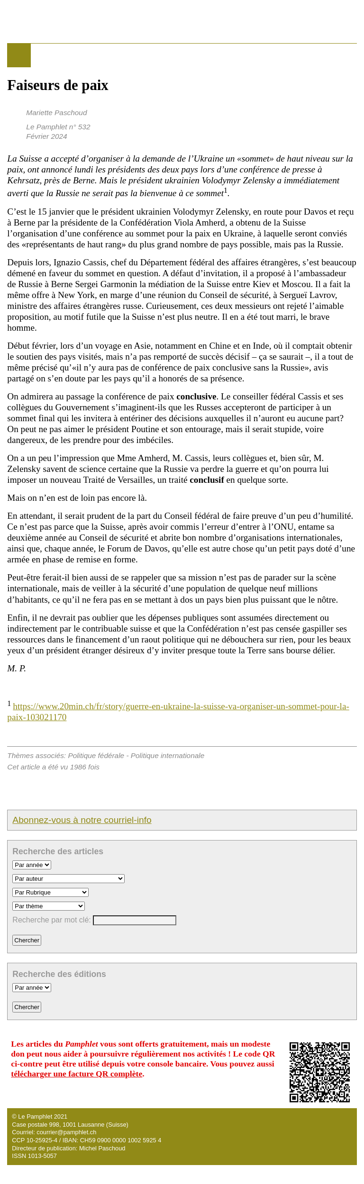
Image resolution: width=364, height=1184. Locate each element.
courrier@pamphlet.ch (66, 1132)
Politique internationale (167, 755)
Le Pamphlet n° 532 (58, 127)
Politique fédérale (96, 755)
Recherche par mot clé (50, 920)
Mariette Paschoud (56, 112)
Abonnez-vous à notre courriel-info (81, 820)
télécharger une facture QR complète (76, 1073)
